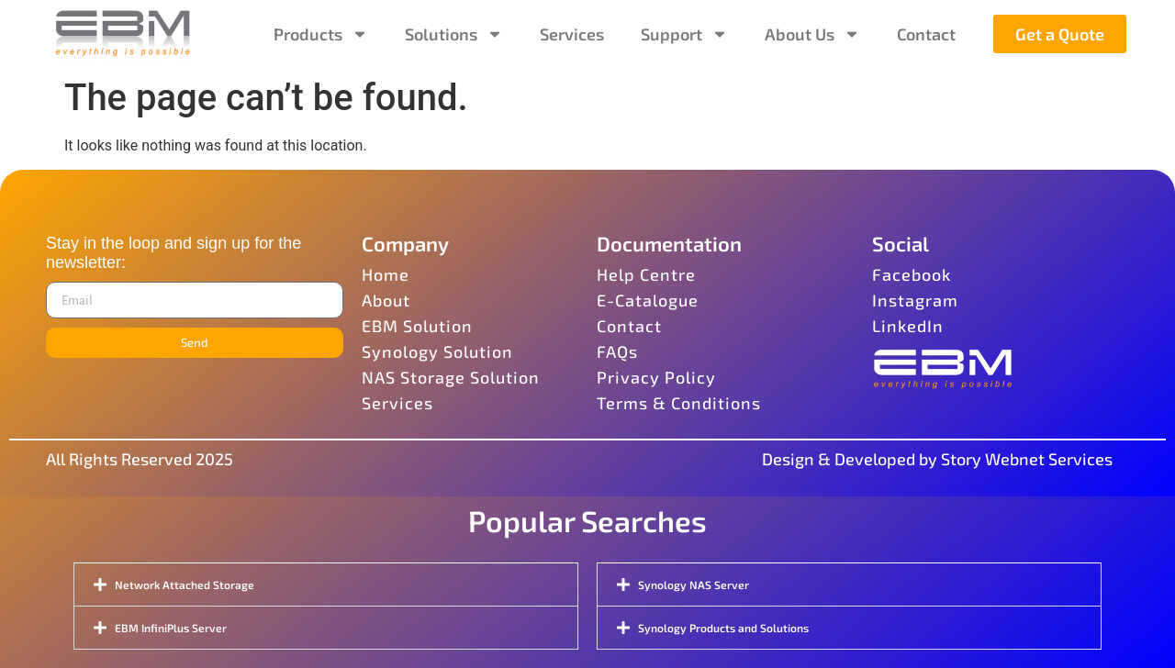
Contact (926, 34)
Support (684, 34)
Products (321, 34)
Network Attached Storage (184, 584)
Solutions (454, 34)
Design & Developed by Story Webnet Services (937, 459)
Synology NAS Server (693, 584)
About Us (812, 34)
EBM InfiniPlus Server (171, 627)
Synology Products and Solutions (723, 627)
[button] (325, 584)
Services (572, 34)
